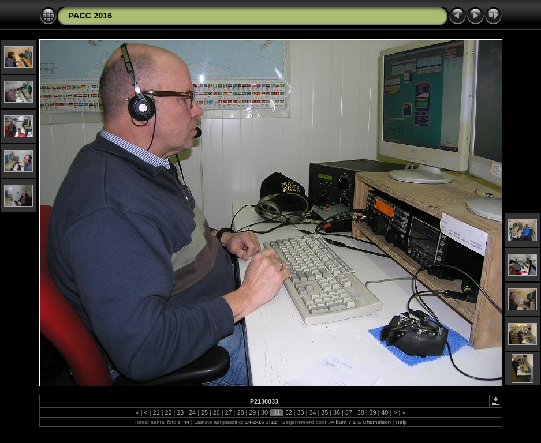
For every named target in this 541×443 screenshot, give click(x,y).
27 (228, 412)
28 (240, 412)
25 (204, 412)
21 (156, 412)
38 (361, 412)
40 (384, 412)
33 (301, 412)
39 (373, 412)
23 (180, 412)
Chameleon (377, 422)
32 (288, 412)
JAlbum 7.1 (342, 422)
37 (349, 412)
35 (324, 412)
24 (192, 412)
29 (252, 412)
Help (401, 422)
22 (168, 412)
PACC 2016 (91, 15)
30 (264, 412)
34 (312, 412)
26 (216, 412)
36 (336, 412)
